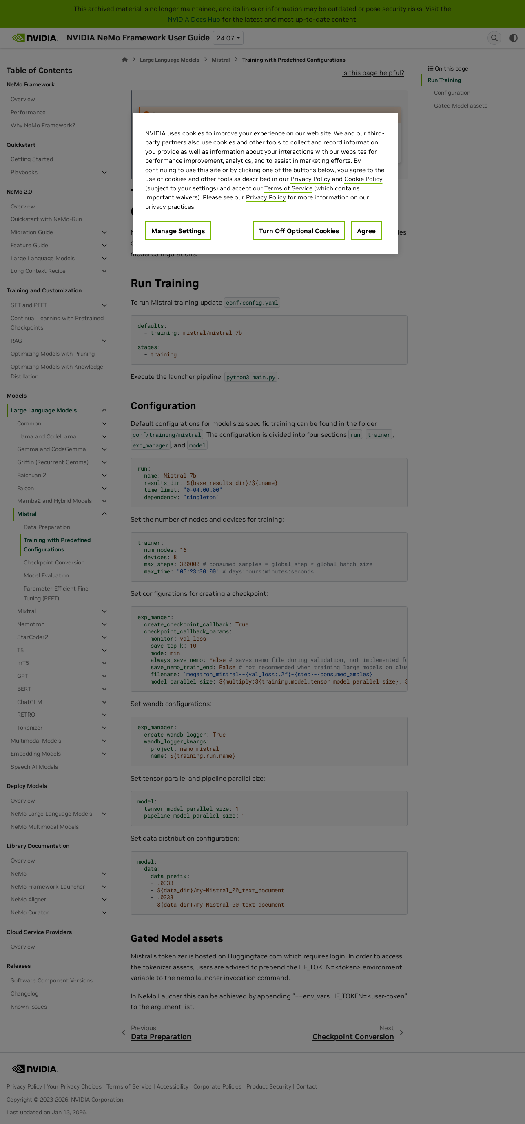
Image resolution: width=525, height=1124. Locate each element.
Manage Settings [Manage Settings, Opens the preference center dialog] (178, 231)
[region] (265, 184)
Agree (366, 231)
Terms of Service (288, 188)
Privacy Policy (310, 179)
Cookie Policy (363, 179)
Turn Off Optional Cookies (299, 231)
